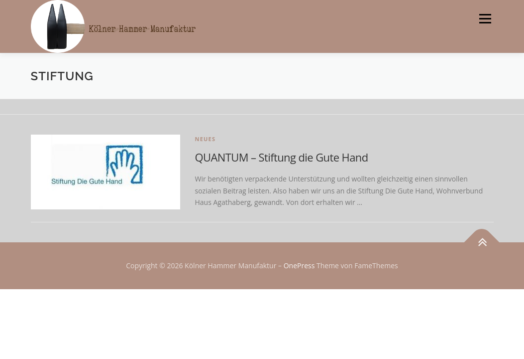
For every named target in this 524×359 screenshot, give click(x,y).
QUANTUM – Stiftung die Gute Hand (281, 157)
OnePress (299, 265)
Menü (485, 18)
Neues (205, 139)
